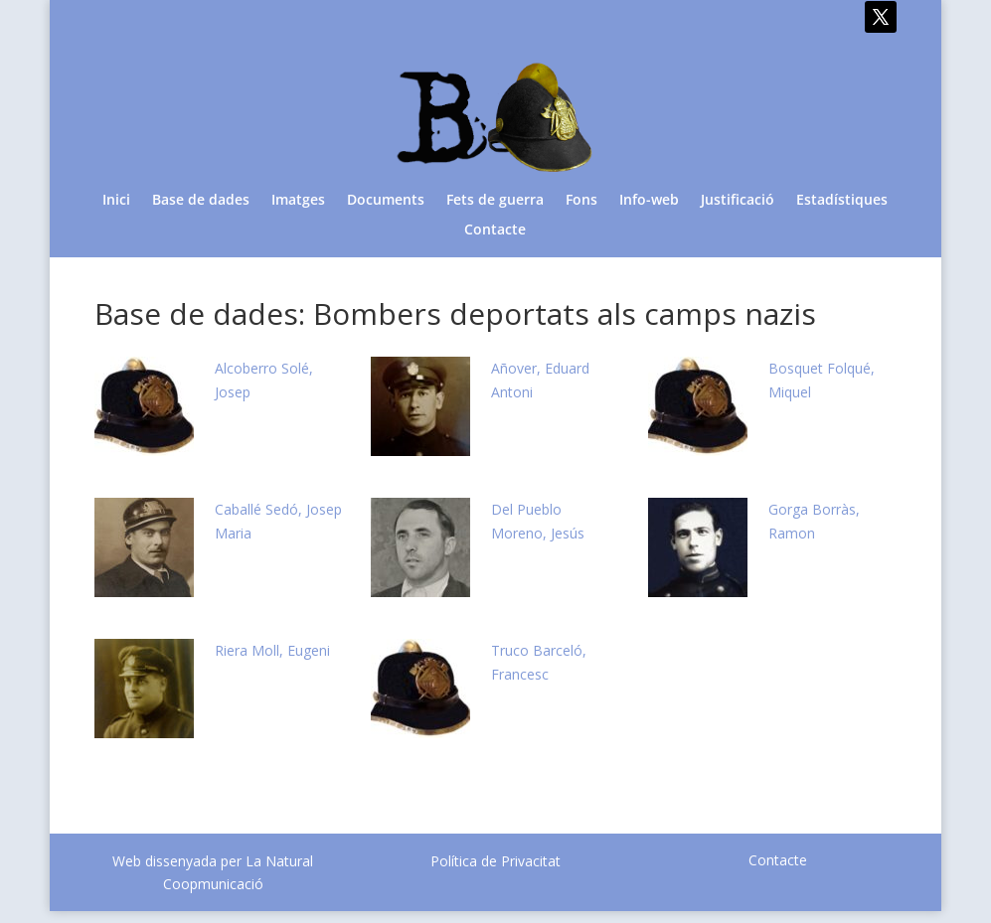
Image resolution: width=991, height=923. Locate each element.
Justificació (737, 201)
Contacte (495, 230)
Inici (116, 201)
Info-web (649, 201)
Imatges (298, 201)
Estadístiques (842, 201)
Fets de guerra (495, 201)
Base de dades (200, 201)
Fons (581, 201)
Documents (385, 201)
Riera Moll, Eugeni (272, 650)
